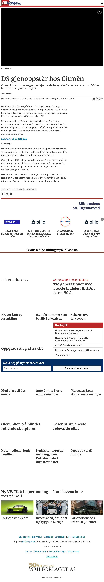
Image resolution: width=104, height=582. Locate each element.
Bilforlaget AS (28, 543)
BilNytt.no (37, 538)
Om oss (28, 552)
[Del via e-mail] (101, 98)
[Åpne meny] (101, 3)
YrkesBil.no (60, 538)
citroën (6, 189)
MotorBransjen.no (76, 538)
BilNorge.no (24, 538)
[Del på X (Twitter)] (97, 98)
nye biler (17, 189)
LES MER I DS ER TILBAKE (14, 139)
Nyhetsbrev (73, 552)
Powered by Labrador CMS (52, 579)
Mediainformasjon (57, 552)
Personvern (52, 557)
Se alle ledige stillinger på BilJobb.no (52, 251)
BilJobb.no (48, 538)
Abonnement (40, 552)
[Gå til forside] (11, 3)
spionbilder (30, 189)
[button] (102, 219)
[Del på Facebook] (93, 98)
